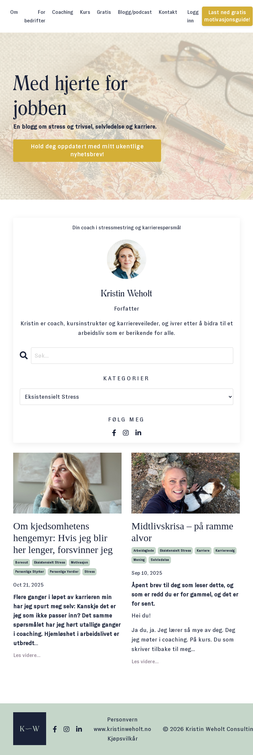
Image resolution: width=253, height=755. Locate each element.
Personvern (122, 719)
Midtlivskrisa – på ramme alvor (182, 531)
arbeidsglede (143, 550)
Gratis (104, 12)
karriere (203, 550)
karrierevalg (225, 550)
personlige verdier (64, 571)
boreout (21, 562)
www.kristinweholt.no (122, 729)
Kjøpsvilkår (122, 738)
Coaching (62, 12)
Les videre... (27, 655)
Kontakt (167, 12)
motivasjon (79, 562)
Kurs (85, 12)
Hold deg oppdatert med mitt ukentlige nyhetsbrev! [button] (87, 150)
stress (89, 571)
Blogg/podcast (135, 12)
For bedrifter (34, 16)
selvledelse (160, 560)
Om (14, 12)
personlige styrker (29, 571)
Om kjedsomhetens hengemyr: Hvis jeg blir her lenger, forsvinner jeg (63, 537)
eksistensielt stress (49, 562)
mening (139, 560)
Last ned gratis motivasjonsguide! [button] (227, 16)
